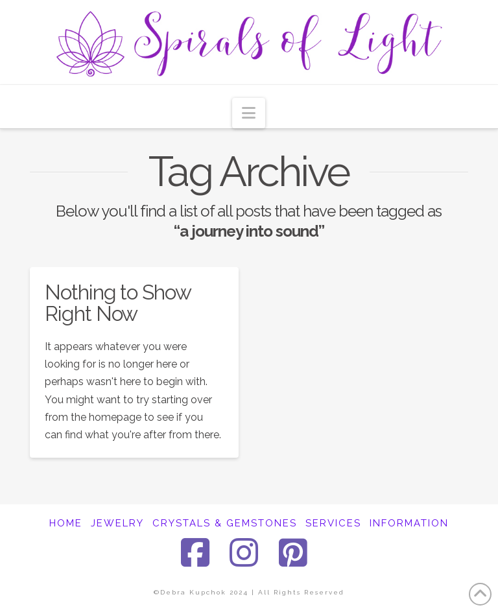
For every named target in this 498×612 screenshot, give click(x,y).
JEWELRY (117, 523)
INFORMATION (409, 523)
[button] (248, 113)
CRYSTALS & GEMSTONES (224, 523)
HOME (65, 523)
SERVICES (333, 523)
